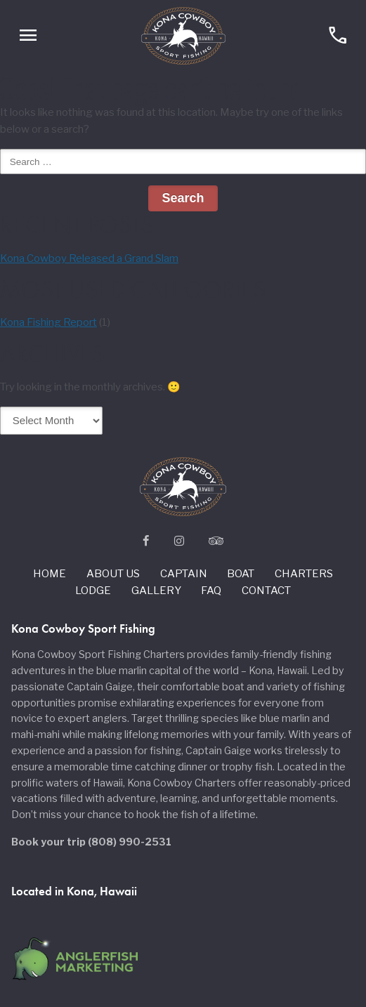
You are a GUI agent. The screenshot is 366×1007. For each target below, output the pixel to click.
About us (113, 573)
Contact (266, 590)
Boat (240, 573)
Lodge (93, 590)
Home (49, 573)
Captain (183, 573)
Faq (211, 590)
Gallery (156, 590)
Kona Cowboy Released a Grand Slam (89, 258)
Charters (304, 573)
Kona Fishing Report (48, 322)
